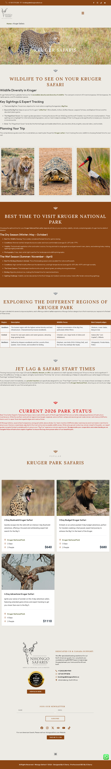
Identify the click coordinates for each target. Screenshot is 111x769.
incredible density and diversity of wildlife (48, 95)
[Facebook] (93, 2)
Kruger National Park (79, 383)
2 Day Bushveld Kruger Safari (18, 520)
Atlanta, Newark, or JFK (41, 373)
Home (9, 24)
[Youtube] (105, 2)
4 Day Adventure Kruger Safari (19, 594)
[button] (83, 13)
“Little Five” (42, 110)
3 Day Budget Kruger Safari (72, 520)
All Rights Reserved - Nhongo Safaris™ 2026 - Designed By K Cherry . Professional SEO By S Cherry (55, 765)
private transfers (33, 381)
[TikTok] (101, 2)
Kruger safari (60, 133)
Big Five (64, 106)
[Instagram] (97, 2)
